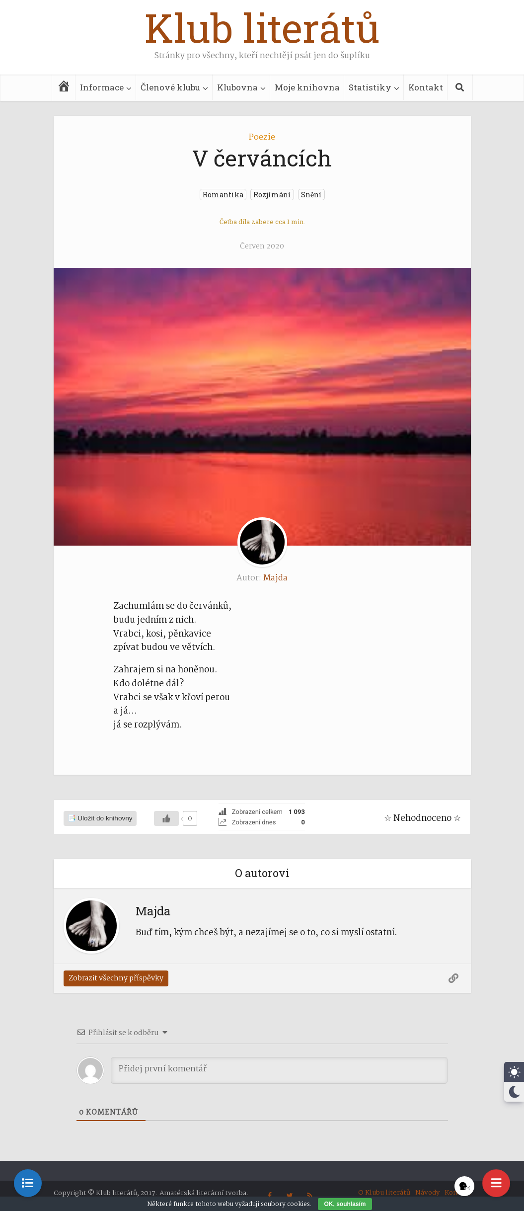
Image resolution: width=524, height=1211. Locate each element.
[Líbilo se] (166, 818)
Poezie (262, 137)
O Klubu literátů (384, 1192)
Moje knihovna (307, 87)
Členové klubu (170, 87)
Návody (427, 1192)
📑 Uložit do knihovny (100, 818)
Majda (275, 578)
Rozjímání (272, 194)
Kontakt (425, 87)
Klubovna (237, 87)
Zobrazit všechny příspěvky (116, 978)
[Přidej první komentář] (279, 1070)
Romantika (223, 194)
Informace (102, 87)
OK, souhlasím (345, 1204)
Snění (311, 194)
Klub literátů (262, 27)
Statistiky (370, 87)
